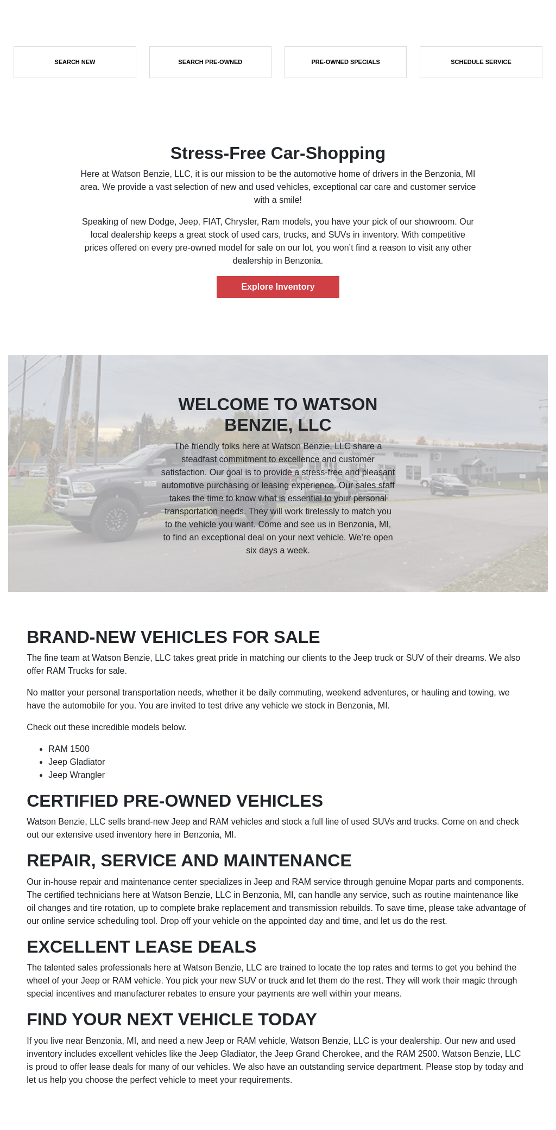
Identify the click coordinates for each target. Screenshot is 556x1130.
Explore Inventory (277, 286)
